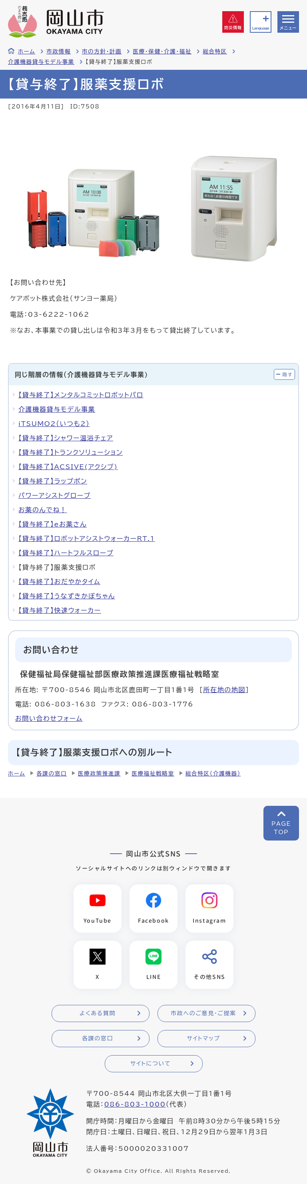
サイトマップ (203, 1038)
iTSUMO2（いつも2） (54, 423)
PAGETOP (281, 828)
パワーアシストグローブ (54, 495)
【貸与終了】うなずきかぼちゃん (66, 596)
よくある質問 (98, 1013)
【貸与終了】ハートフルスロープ (66, 553)
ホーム (26, 51)
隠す (287, 374)
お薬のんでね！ (42, 510)
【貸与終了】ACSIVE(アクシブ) (68, 467)
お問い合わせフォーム (49, 718)
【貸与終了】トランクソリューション (70, 452)
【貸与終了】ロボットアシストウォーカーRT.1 (86, 538)
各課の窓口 (51, 773)
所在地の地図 (224, 690)
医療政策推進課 (99, 773)
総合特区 (215, 51)
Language (260, 28)
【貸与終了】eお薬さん (52, 524)
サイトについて (150, 1063)
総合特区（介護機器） (213, 773)
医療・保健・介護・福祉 (162, 51)
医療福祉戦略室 (153, 773)
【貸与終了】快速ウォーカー (59, 610)
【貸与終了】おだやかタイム (59, 581)
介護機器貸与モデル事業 (41, 62)
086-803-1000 (134, 1104)
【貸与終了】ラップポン (52, 481)
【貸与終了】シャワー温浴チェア (65, 438)
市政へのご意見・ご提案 (203, 1013)
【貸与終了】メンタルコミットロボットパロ (81, 395)
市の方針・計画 (102, 51)
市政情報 (58, 51)
